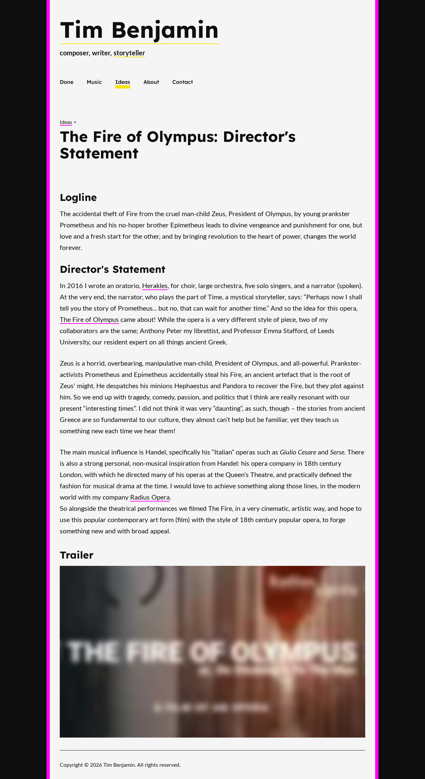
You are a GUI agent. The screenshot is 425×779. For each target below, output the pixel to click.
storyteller (129, 53)
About (151, 82)
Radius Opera (150, 497)
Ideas (122, 82)
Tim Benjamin (139, 29)
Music (94, 82)
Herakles (155, 285)
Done (66, 82)
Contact (182, 82)
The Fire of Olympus (89, 319)
